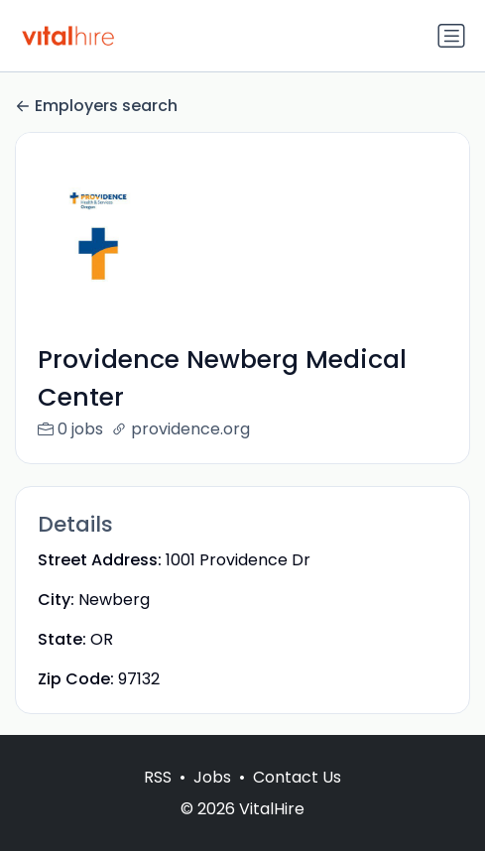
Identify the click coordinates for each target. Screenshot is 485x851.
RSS (158, 798)
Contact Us (297, 798)
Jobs (212, 798)
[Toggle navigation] (451, 36)
